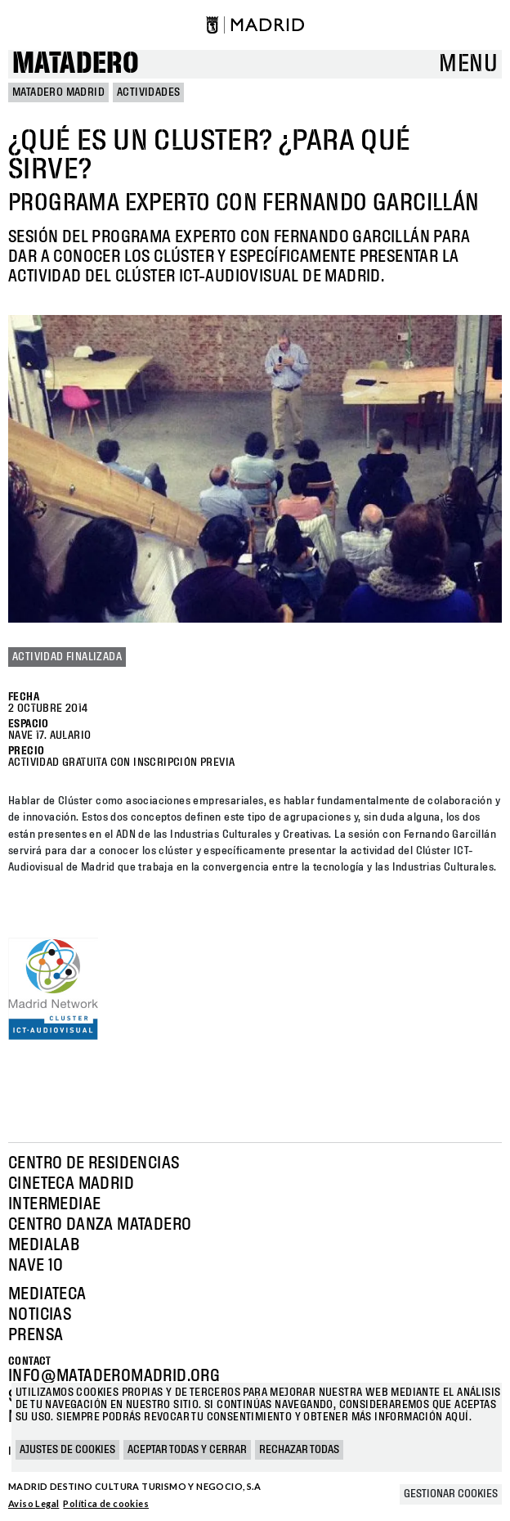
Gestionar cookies (451, 1494)
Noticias (39, 1315)
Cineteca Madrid (71, 1184)
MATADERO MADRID (58, 92)
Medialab (43, 1245)
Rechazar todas (299, 1450)
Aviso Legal (33, 1503)
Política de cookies (106, 1503)
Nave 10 (36, 1266)
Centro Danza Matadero (99, 1225)
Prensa (35, 1335)
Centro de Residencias (93, 1163)
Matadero (75, 64)
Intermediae (54, 1204)
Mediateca (47, 1294)
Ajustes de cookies (67, 1450)
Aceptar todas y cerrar (187, 1450)
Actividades (148, 92)
